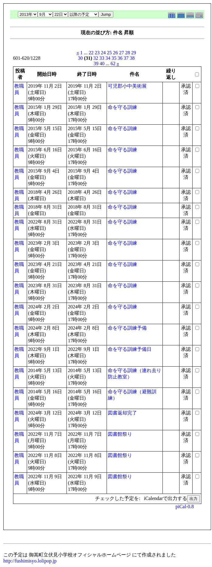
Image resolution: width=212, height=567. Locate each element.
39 (96, 63)
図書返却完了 (122, 412)
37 (126, 58)
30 (80, 58)
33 (101, 58)
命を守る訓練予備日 (130, 349)
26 (115, 52)
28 (127, 52)
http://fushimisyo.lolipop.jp (29, 560)
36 (120, 58)
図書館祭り (120, 434)
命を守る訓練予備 (127, 327)
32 (95, 58)
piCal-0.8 (185, 506)
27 (121, 52)
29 (133, 52)
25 (109, 52)
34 (107, 58)
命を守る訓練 (122, 107)
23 (97, 52)
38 (132, 58)
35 (113, 58)
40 (102, 63)
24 (103, 52)
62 (113, 63)
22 (91, 52)
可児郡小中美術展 (127, 86)
